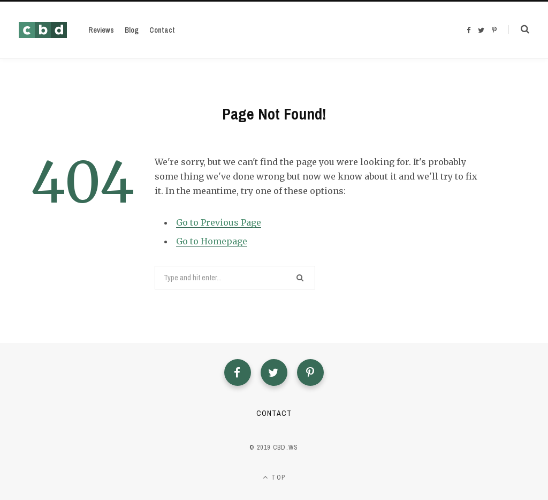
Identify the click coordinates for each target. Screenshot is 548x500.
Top (274, 477)
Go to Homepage (211, 241)
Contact (273, 413)
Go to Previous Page (218, 222)
